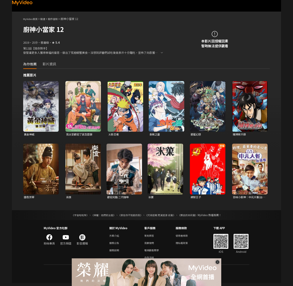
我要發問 (149, 244)
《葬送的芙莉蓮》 (191, 216)
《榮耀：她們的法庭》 (101, 216)
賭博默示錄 (240, 134)
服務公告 (115, 244)
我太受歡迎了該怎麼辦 (80, 134)
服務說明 (115, 252)
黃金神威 (29, 134)
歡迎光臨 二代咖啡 (118, 198)
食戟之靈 (155, 134)
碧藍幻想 (196, 134)
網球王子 (196, 198)
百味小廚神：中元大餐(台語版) (249, 198)
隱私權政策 (185, 244)
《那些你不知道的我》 (130, 216)
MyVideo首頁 (31, 19)
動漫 (46, 19)
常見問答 (149, 237)
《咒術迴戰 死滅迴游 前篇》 (162, 216)
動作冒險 (57, 19)
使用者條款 (185, 237)
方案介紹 (115, 237)
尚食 (69, 198)
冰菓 (151, 198)
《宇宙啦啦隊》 (76, 216)
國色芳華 (29, 198)
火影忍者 (114, 134)
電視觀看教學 (152, 252)
